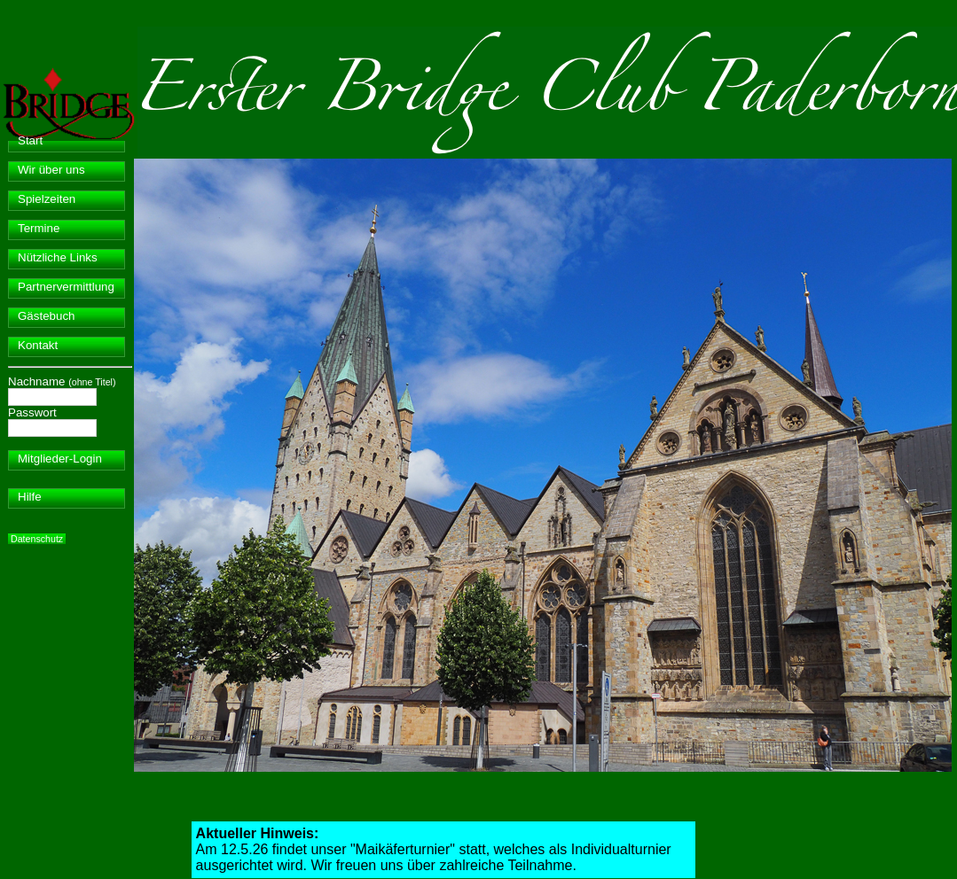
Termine (38, 228)
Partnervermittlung (66, 286)
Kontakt (38, 345)
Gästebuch (46, 316)
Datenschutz (37, 538)
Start (30, 140)
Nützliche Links (58, 257)
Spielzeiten (46, 199)
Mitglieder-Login (60, 458)
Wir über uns (51, 169)
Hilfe (30, 496)
